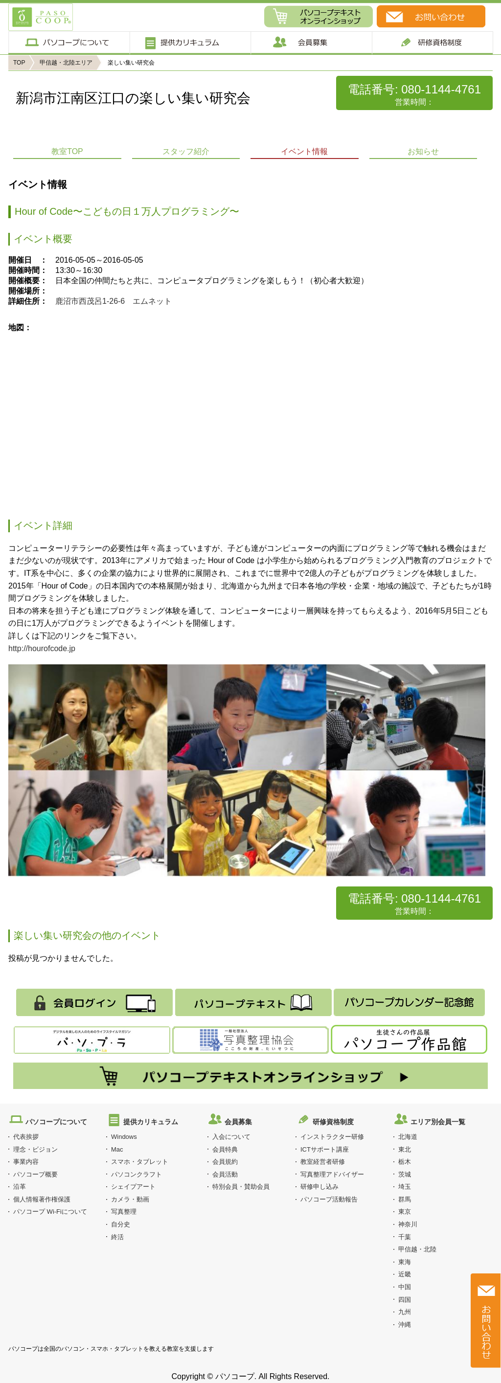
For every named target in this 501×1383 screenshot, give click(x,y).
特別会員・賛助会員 (241, 1186)
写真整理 (124, 1211)
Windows (124, 1136)
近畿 (404, 1274)
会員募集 (311, 42)
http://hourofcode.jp (41, 648)
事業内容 (26, 1161)
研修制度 (432, 42)
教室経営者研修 (322, 1161)
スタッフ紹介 (185, 151)
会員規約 (225, 1161)
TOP (19, 62)
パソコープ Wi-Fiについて (50, 1211)
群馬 (404, 1199)
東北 (404, 1149)
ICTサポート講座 (324, 1149)
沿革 (19, 1186)
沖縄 (404, 1324)
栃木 (404, 1161)
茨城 (404, 1174)
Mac (117, 1149)
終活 (117, 1237)
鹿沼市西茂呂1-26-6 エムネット (113, 301)
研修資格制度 (333, 1122)
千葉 (404, 1237)
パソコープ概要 (35, 1174)
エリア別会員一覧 (437, 1122)
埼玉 (404, 1186)
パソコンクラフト (136, 1174)
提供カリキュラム (189, 42)
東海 (404, 1262)
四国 (404, 1299)
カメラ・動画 (130, 1199)
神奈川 (407, 1224)
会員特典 (225, 1149)
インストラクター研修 (332, 1136)
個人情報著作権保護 (41, 1199)
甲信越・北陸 (417, 1249)
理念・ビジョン (35, 1149)
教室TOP (67, 151)
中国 (404, 1287)
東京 (404, 1211)
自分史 (120, 1224)
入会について (231, 1136)
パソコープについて (68, 42)
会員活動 (225, 1174)
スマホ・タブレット (139, 1161)
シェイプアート (133, 1186)
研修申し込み (319, 1186)
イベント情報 (304, 151)
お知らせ (423, 151)
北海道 (407, 1136)
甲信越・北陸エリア (66, 62)
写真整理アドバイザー (332, 1174)
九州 (404, 1311)
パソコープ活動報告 (329, 1199)
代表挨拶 (26, 1136)
